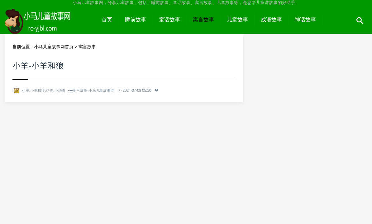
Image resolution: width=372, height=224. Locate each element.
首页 (107, 20)
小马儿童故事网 (50, 25)
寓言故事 (203, 20)
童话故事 (169, 20)
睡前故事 (135, 20)
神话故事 (305, 20)
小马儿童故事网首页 (54, 46)
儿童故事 (237, 20)
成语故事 (271, 20)
